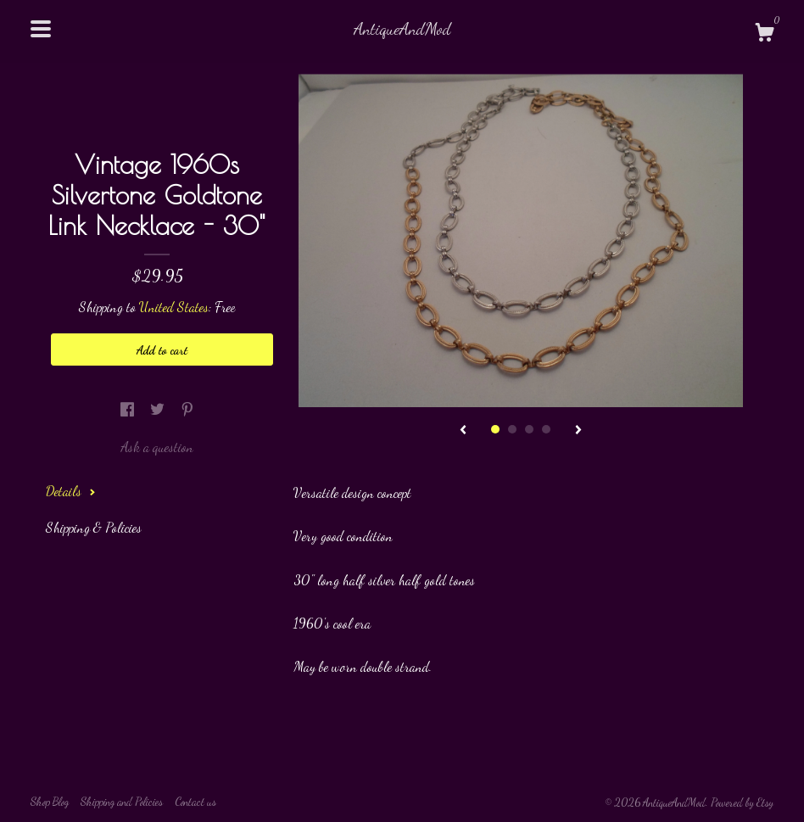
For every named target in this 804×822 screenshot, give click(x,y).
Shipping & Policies (94, 527)
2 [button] (512, 429)
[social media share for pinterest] (187, 408)
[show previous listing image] (463, 431)
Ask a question (156, 447)
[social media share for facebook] (128, 408)
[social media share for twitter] (159, 408)
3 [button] (529, 429)
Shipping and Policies (122, 801)
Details (71, 491)
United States (174, 307)
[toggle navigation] (41, 28)
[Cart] (764, 35)
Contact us (195, 801)
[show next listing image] (578, 431)
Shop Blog (50, 801)
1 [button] (495, 429)
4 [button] (546, 429)
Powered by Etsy (742, 802)
